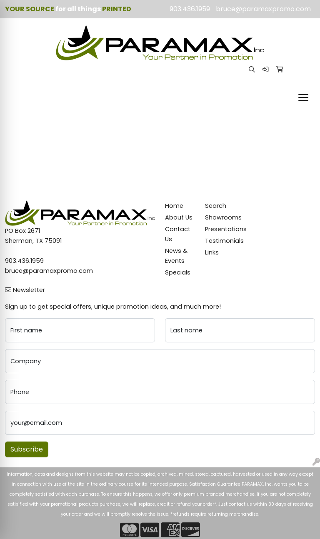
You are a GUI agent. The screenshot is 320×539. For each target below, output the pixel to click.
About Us (178, 217)
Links (212, 252)
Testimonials (220, 241)
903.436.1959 (190, 9)
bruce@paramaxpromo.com (263, 9)
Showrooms (220, 217)
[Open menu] (303, 97)
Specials (177, 272)
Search (215, 206)
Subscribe (26, 449)
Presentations (220, 229)
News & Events (176, 256)
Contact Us (177, 234)
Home (174, 206)
